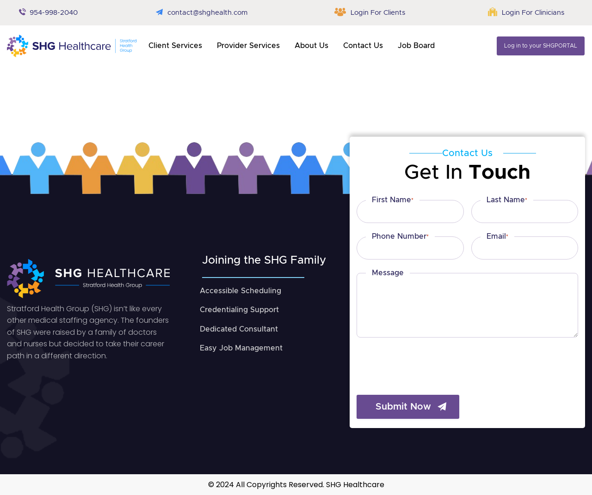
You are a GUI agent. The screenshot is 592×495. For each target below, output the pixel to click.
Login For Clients (378, 13)
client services (175, 45)
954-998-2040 (54, 13)
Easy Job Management (241, 348)
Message (388, 273)
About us (311, 45)
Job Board (416, 45)
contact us (363, 45)
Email (497, 237)
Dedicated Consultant (239, 329)
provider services (248, 45)
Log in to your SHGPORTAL (540, 45)
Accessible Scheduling (240, 291)
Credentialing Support (239, 310)
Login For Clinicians (533, 13)
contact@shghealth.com (207, 13)
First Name (392, 200)
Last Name (507, 200)
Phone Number (400, 237)
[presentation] (427, 361)
